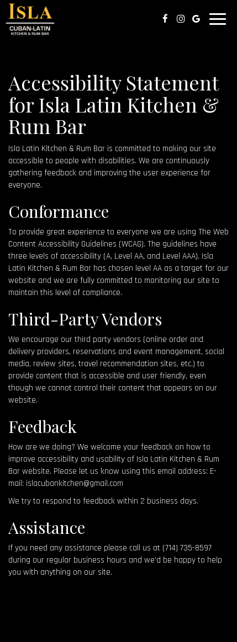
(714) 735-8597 (187, 548)
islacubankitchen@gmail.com (74, 483)
